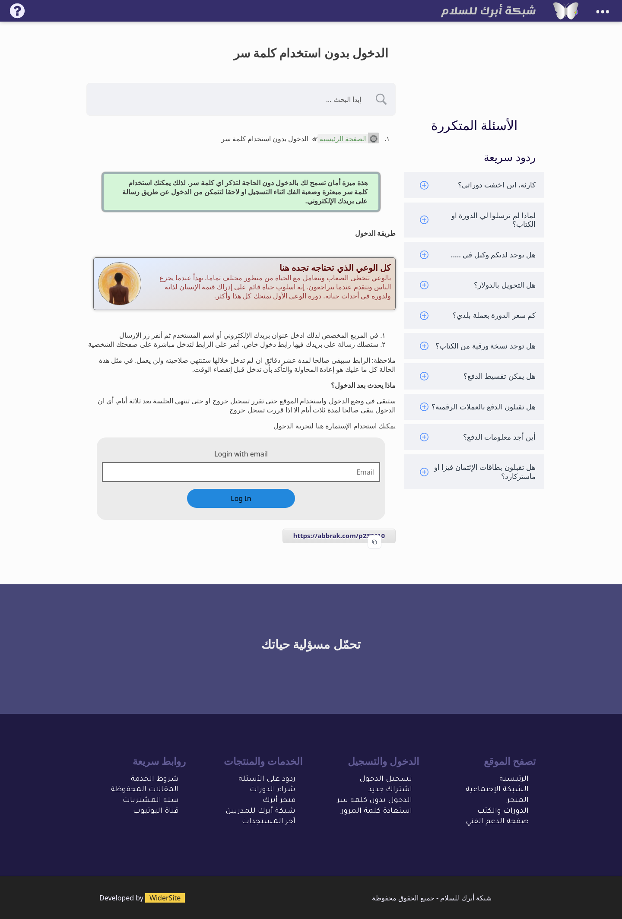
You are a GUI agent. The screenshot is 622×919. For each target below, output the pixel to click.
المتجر (518, 801)
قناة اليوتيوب (156, 812)
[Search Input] (230, 99)
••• (602, 12)
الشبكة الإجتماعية (497, 790)
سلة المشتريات (151, 801)
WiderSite (165, 898)
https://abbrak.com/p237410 (339, 535)
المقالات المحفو (150, 790)
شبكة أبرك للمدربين (260, 812)
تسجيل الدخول (385, 780)
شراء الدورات (272, 790)
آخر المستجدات (268, 822)
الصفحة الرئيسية (343, 138)
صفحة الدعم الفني (497, 822)
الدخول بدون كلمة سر (374, 801)
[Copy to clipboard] (374, 542)
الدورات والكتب (503, 812)
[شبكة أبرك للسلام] (566, 11)
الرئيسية (514, 780)
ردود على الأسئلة (266, 780)
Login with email (241, 454)
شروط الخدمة (155, 780)
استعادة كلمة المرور (376, 812)
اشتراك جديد (390, 790)
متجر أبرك (279, 801)
